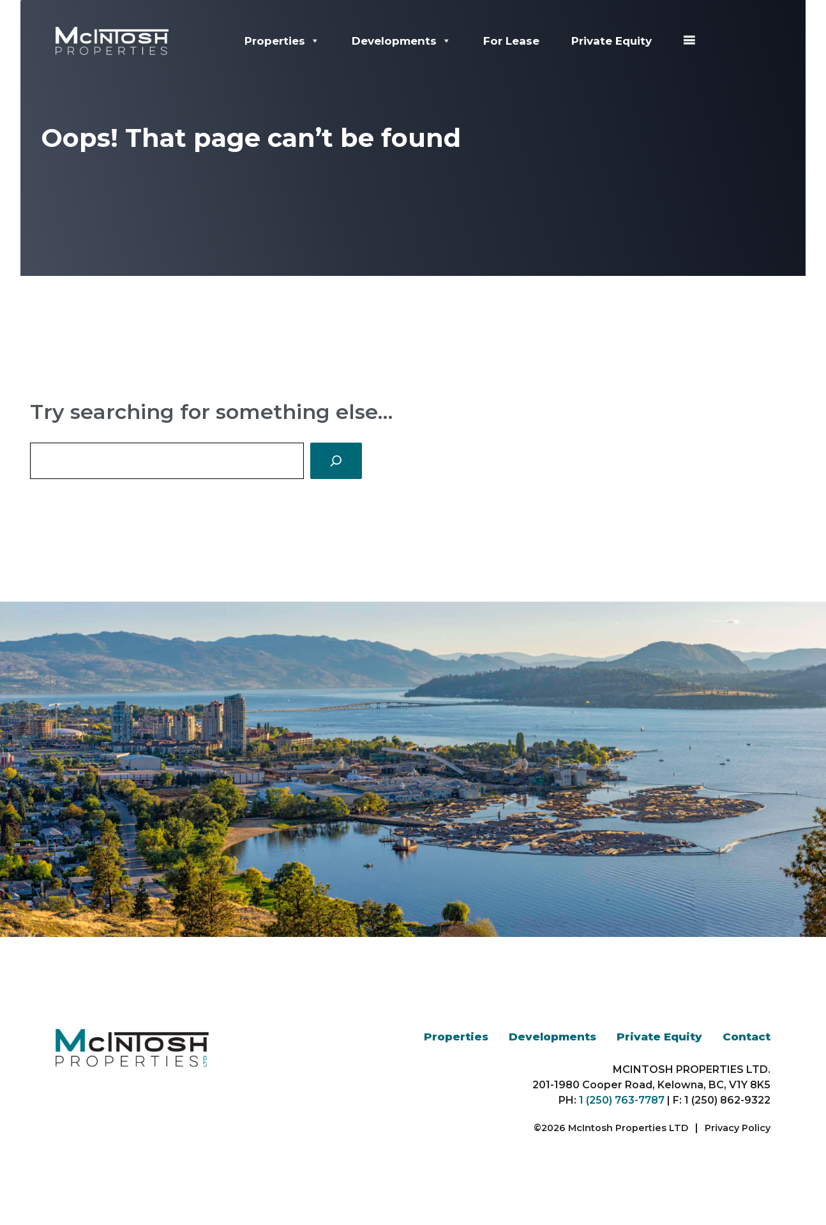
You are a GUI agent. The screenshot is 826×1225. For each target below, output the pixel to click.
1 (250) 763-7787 (622, 1100)
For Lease (511, 40)
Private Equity (611, 40)
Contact (746, 1036)
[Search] (336, 461)
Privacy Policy (737, 1127)
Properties (282, 41)
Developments (401, 41)
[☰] (689, 41)
